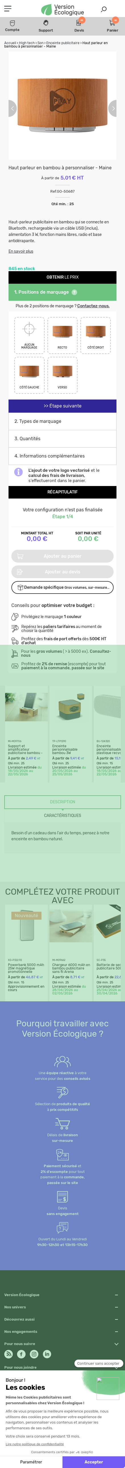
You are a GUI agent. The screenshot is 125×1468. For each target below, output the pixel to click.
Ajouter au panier (49, 556)
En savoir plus (21, 251)
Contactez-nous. (93, 306)
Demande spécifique (63, 587)
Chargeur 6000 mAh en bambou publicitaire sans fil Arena (71, 968)
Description (62, 802)
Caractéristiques (62, 815)
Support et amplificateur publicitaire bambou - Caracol (25, 751)
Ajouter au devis (48, 572)
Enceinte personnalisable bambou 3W (65, 749)
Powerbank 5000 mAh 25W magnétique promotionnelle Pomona (26, 970)
